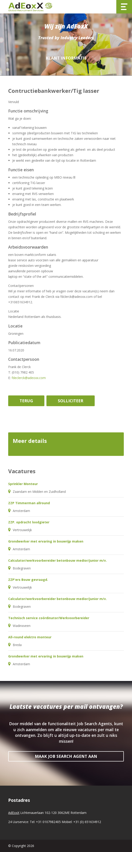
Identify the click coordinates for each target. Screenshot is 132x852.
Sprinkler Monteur (23, 484)
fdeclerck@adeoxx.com (29, 378)
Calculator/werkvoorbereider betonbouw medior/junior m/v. (57, 560)
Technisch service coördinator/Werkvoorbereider (48, 618)
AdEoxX (13, 812)
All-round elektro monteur (29, 637)
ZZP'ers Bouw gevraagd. (28, 579)
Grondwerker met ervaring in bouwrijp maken (45, 541)
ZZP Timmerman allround (29, 503)
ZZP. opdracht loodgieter (28, 522)
